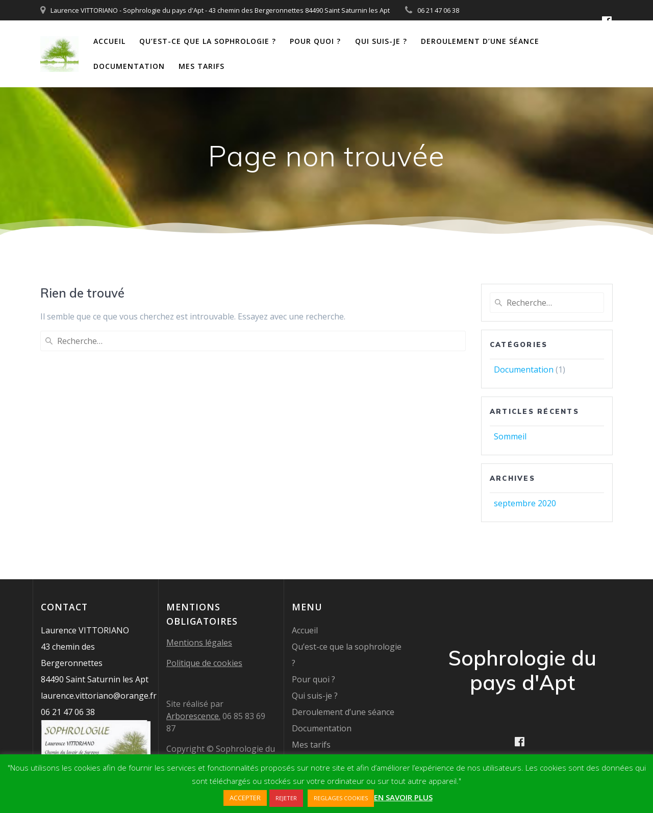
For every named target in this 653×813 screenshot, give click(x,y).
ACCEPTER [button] (245, 797)
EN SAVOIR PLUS (403, 797)
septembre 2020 (525, 503)
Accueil (109, 41)
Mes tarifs (201, 66)
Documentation (129, 66)
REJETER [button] (286, 798)
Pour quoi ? (315, 41)
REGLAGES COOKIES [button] (341, 798)
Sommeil (510, 436)
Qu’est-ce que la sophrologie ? (207, 41)
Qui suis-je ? (381, 41)
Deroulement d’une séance (480, 41)
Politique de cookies (204, 663)
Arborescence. (193, 716)
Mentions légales (199, 642)
